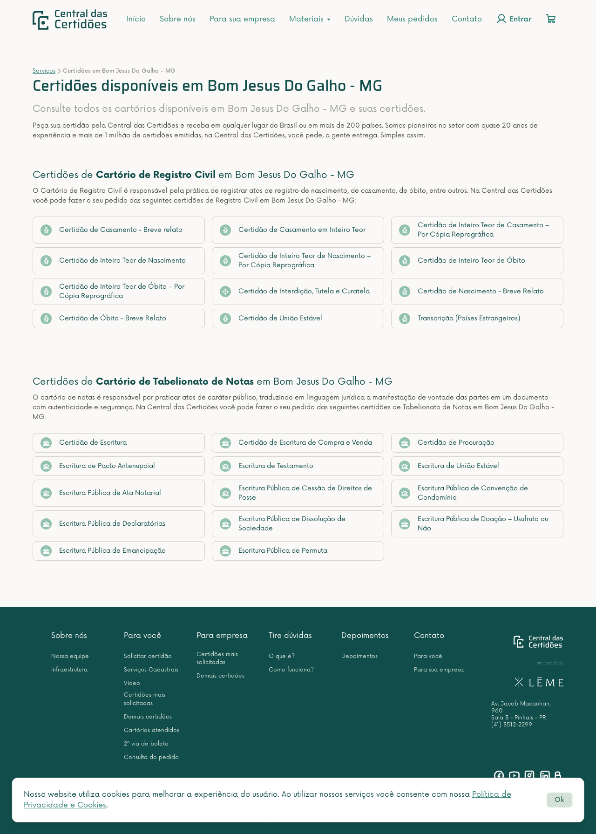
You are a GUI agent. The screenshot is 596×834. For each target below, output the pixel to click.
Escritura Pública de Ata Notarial (101, 493)
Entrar (513, 18)
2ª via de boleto (146, 743)
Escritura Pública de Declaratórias (103, 523)
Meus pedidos (412, 19)
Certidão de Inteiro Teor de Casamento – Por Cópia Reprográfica (474, 229)
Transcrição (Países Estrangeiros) (459, 318)
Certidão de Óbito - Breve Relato (103, 318)
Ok (559, 800)
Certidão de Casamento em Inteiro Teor (293, 230)
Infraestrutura (69, 669)
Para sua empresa (242, 19)
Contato (467, 19)
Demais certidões (148, 716)
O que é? (282, 656)
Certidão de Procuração (446, 442)
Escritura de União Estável (449, 466)
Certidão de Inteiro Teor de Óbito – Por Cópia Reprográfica (112, 291)
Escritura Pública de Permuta (273, 550)
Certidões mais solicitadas (144, 699)
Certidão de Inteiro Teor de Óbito (462, 260)
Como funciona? (291, 669)
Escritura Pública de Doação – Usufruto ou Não (473, 523)
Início (136, 19)
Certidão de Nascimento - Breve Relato (471, 291)
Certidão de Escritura (84, 442)
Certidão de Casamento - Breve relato (112, 230)
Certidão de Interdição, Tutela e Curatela (295, 291)
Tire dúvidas (290, 635)
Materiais (310, 19)
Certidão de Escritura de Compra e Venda (296, 442)
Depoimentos (365, 635)
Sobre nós (178, 19)
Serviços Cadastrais (151, 669)
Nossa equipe (70, 656)
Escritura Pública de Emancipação (103, 550)
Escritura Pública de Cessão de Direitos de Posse (296, 493)
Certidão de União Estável (271, 318)
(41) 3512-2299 (511, 724)
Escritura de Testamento (266, 466)
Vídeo (132, 683)
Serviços (44, 71)
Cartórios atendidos (151, 730)
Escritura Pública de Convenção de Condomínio (463, 493)
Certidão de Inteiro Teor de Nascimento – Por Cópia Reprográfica (295, 260)
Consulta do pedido (151, 757)
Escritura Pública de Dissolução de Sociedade (282, 523)
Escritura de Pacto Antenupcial (98, 466)
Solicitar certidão (148, 656)
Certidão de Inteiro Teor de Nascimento (113, 260)
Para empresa (222, 635)
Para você (142, 635)
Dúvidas (359, 19)
